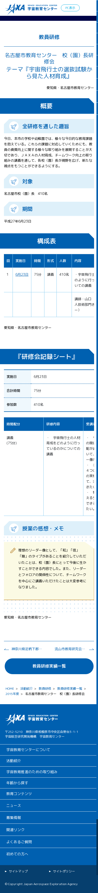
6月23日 (21, 274)
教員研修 (45, 688)
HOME (9, 688)
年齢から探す (17, 782)
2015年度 (12, 694)
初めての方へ (17, 853)
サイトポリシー (64, 871)
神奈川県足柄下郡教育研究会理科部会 (27, 649)
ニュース (13, 805)
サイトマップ (18, 871)
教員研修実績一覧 (49, 666)
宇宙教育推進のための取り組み (31, 771)
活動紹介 (26, 688)
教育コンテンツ (19, 793)
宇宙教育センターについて (28, 749)
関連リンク (15, 829)
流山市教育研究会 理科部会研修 (70, 649)
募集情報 (13, 817)
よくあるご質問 (19, 841)
